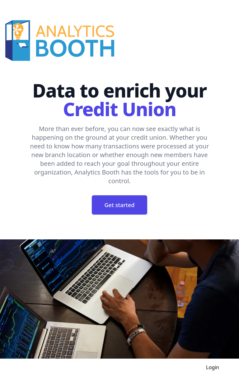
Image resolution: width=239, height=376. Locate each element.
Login (212, 367)
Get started (120, 205)
